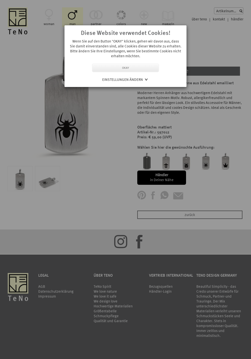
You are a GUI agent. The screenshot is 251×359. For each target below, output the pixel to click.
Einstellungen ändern (122, 79)
